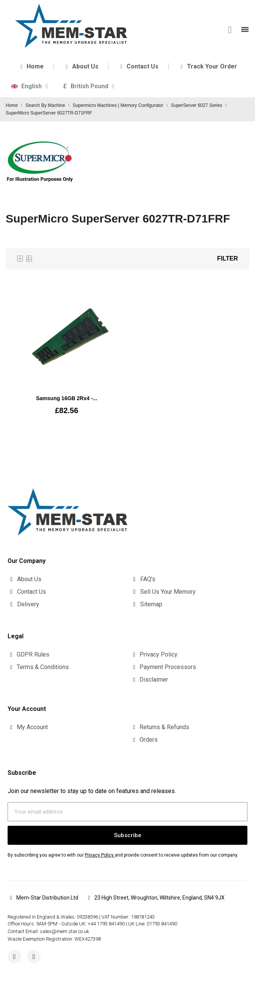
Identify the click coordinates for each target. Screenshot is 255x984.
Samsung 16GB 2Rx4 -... (66, 398)
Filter (227, 258)
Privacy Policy (99, 855)
